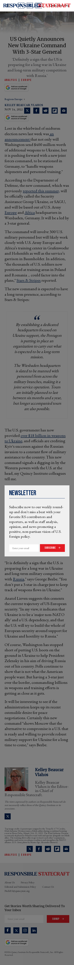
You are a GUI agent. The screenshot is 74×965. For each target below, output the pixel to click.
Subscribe (50, 548)
